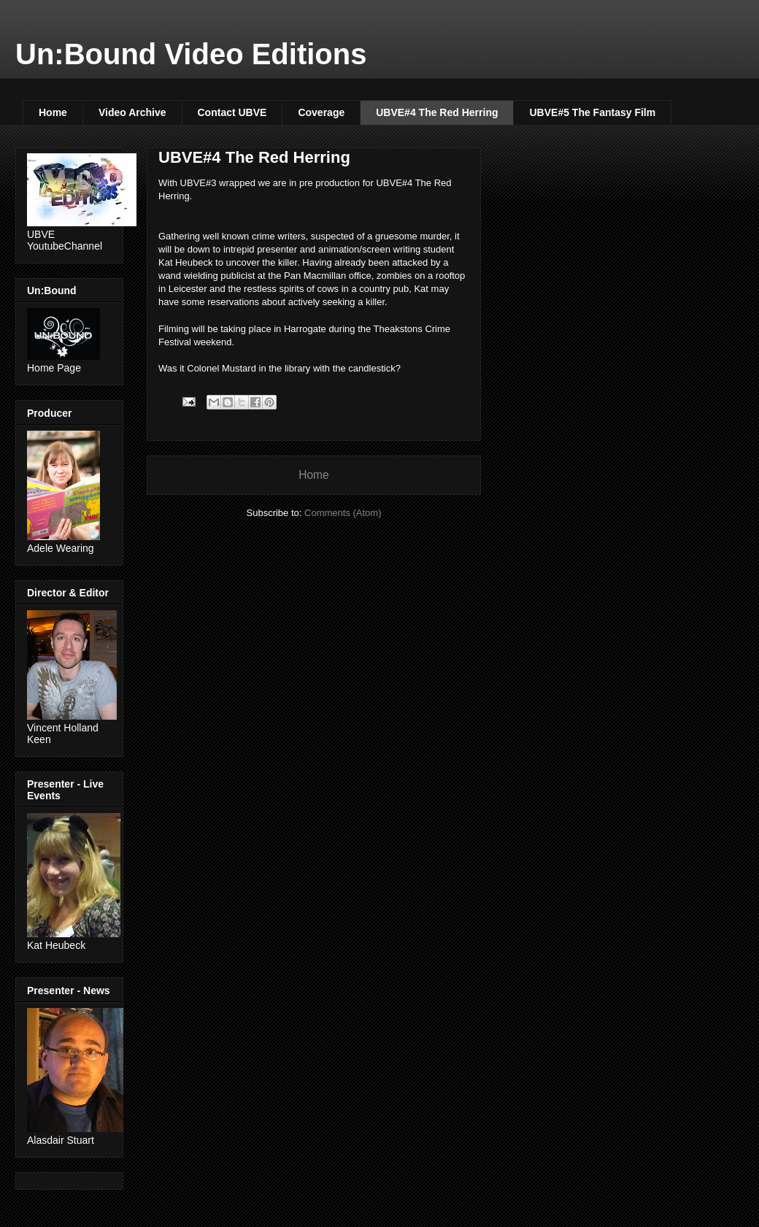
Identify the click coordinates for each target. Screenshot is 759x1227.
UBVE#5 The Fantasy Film (592, 112)
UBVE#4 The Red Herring (437, 112)
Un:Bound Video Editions (190, 54)
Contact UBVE (232, 112)
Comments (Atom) (342, 512)
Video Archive (132, 112)
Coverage (321, 112)
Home (53, 112)
